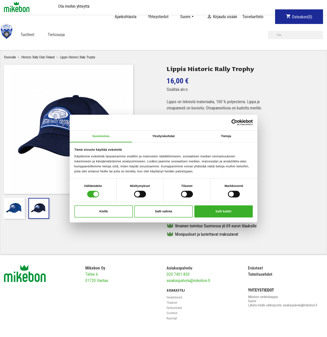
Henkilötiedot (174, 297)
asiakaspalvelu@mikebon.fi (188, 280)
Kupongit (172, 318)
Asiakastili (176, 290)
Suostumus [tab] (101, 136)
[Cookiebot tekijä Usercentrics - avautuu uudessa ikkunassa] (234, 122)
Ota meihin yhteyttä (73, 6)
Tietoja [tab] (226, 136)
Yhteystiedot (158, 16)
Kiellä (103, 211)
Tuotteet (27, 34)
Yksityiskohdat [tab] (163, 136)
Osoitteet (172, 313)
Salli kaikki (223, 211)
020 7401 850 (178, 274)
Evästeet (255, 268)
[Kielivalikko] (187, 17)
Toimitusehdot (260, 274)
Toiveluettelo (252, 16)
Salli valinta (163, 211)
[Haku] (295, 35)
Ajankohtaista (125, 16)
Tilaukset (172, 302)
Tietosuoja (56, 34)
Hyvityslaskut (174, 307)
